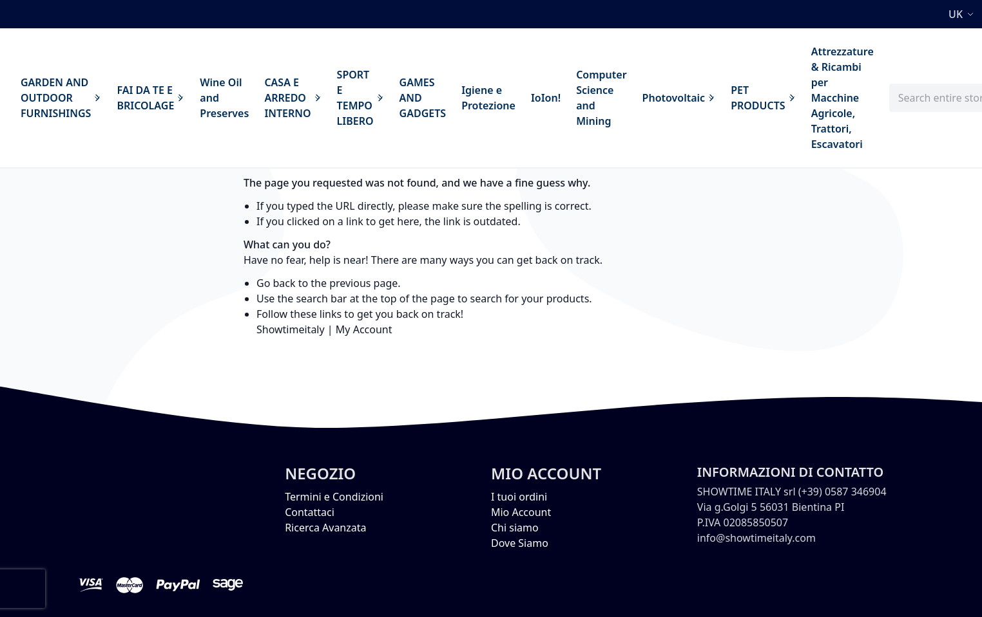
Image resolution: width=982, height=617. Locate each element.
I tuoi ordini (519, 497)
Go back (276, 283)
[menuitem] (60, 98)
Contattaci (309, 512)
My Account (364, 329)
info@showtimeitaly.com (756, 538)
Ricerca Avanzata (325, 527)
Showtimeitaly (290, 329)
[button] (962, 14)
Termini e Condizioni (334, 497)
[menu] (447, 97)
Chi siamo (515, 527)
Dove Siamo (519, 543)
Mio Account (521, 512)
